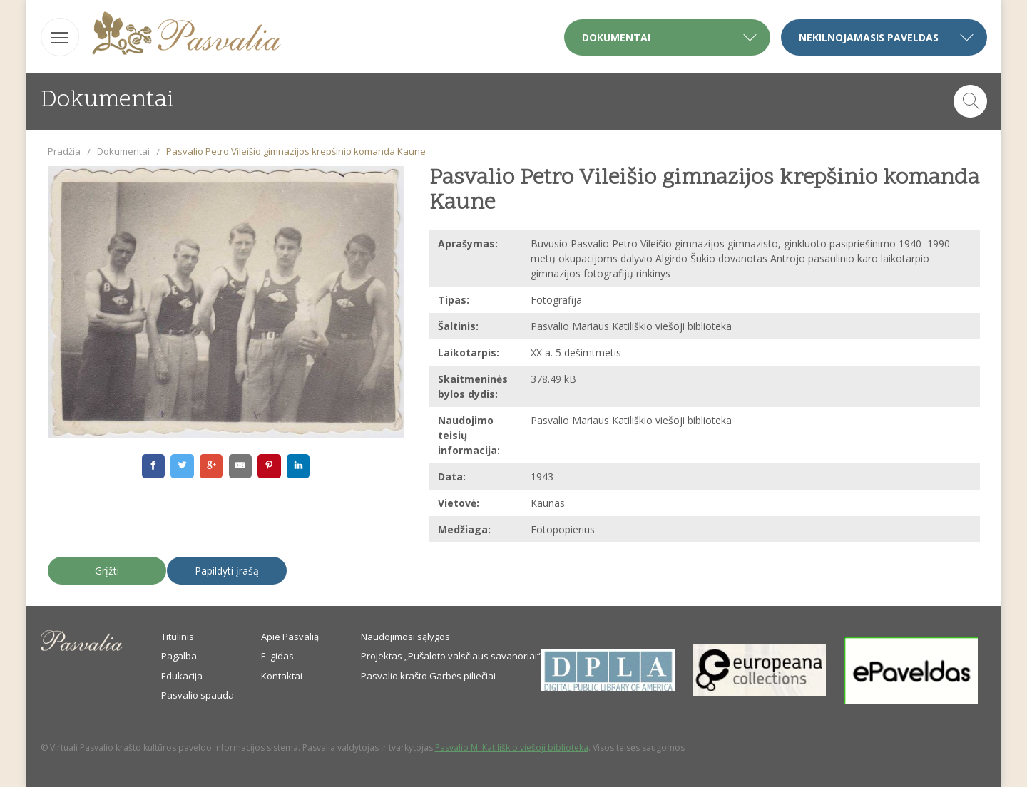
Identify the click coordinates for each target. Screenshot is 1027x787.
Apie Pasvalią (290, 636)
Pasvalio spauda (197, 695)
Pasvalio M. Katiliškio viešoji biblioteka (511, 747)
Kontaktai (281, 675)
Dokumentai (123, 151)
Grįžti (107, 570)
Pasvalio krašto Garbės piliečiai (428, 675)
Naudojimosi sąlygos (405, 636)
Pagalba (179, 655)
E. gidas (277, 655)
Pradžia (64, 151)
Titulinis (177, 636)
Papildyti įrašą (227, 570)
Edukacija (182, 675)
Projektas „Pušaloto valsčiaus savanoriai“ (451, 655)
